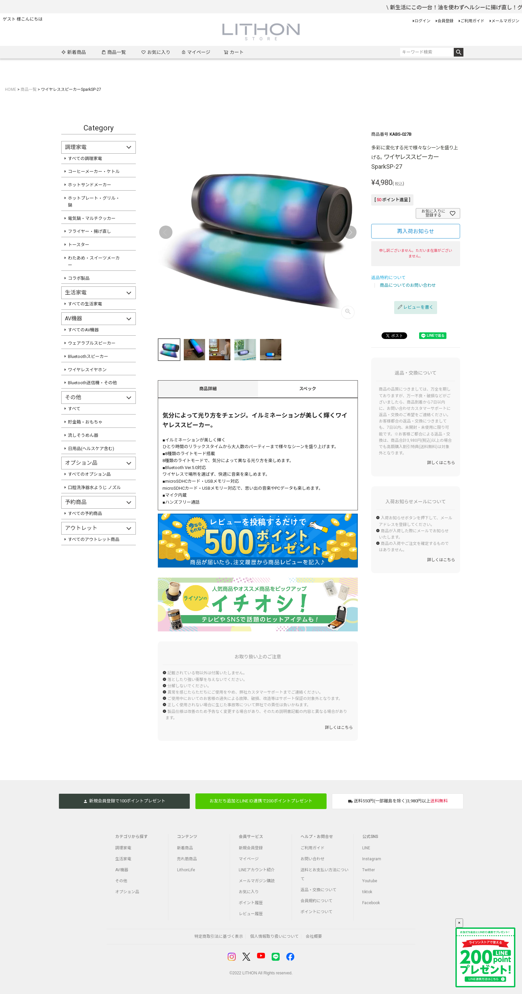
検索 (458, 52)
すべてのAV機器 (83, 329)
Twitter (368, 870)
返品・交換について (319, 890)
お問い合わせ (313, 859)
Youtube (369, 881)
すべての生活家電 (85, 303)
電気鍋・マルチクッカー (92, 218)
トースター (78, 244)
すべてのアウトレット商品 (94, 539)
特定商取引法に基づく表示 (218, 936)
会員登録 (445, 21)
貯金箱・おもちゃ (85, 421)
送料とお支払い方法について (325, 874)
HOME (10, 89)
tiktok (367, 892)
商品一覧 (113, 52)
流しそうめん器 (83, 435)
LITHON (249, 973)
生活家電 (123, 859)
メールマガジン (505, 21)
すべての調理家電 (85, 158)
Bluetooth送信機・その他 (92, 382)
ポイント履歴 (251, 903)
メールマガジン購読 (257, 881)
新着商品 (73, 52)
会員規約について (317, 901)
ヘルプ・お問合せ (317, 836)
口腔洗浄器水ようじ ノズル (94, 487)
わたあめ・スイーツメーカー (94, 261)
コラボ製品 (79, 278)
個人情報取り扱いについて (274, 936)
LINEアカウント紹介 (257, 870)
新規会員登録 (251, 848)
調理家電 (123, 848)
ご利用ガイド (472, 21)
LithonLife (186, 870)
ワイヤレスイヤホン (87, 369)
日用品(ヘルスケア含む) (91, 448)
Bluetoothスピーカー (88, 356)
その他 (121, 881)
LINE (366, 848)
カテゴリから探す (131, 836)
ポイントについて (317, 912)
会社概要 (314, 936)
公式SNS (370, 836)
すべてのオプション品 (89, 474)
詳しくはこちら (339, 727)
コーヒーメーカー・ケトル (94, 171)
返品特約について (388, 277)
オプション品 (127, 892)
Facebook (371, 903)
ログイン (422, 21)
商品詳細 (208, 388)
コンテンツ (187, 836)
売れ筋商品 (187, 859)
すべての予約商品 (85, 513)
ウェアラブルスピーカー (92, 343)
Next (350, 232)
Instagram (371, 859)
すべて (74, 408)
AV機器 (121, 870)
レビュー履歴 (251, 913)
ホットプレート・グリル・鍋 (94, 202)
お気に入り (155, 52)
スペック (307, 388)
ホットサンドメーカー (89, 184)
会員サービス (251, 836)
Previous (165, 232)
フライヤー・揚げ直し (89, 231)
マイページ (195, 52)
